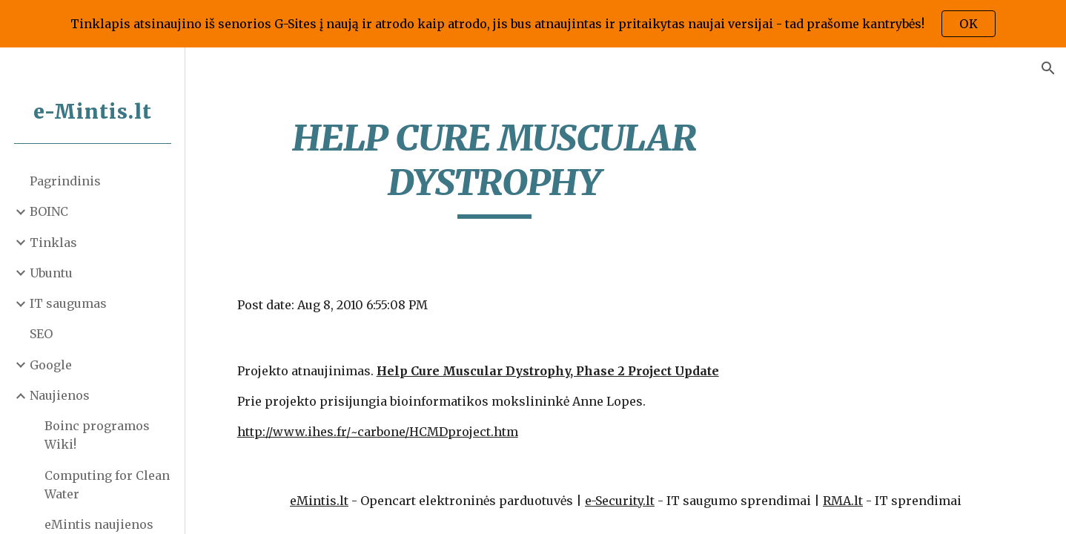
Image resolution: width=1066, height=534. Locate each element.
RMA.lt (843, 500)
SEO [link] (41, 333)
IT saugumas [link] (68, 303)
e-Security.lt (620, 500)
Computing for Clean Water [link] (107, 484)
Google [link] (51, 364)
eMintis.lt (319, 500)
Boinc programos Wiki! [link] (97, 435)
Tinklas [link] (53, 242)
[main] (494, 167)
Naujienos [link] (60, 395)
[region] (533, 23)
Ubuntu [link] (51, 273)
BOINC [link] (49, 211)
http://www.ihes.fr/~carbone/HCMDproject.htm (377, 431)
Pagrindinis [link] (65, 181)
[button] (1048, 68)
